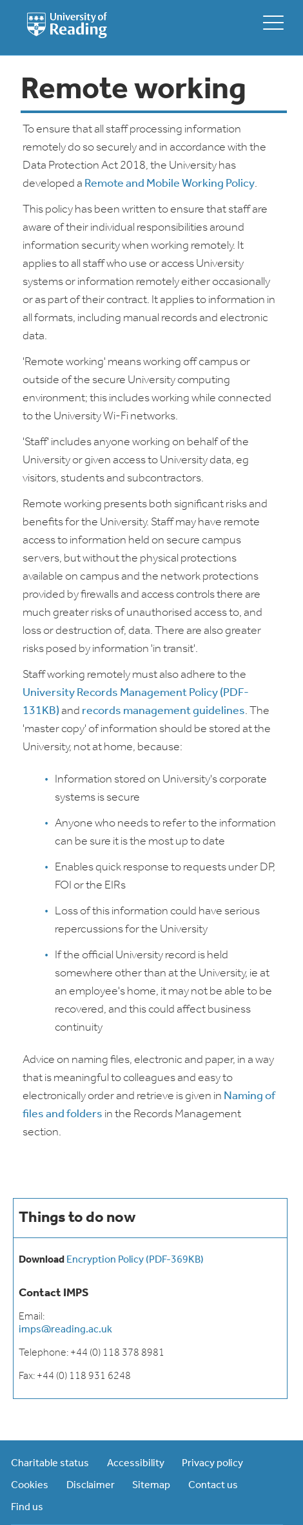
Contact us (213, 1485)
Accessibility (135, 1463)
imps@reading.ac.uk (65, 1330)
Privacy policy (212, 1463)
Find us (27, 1507)
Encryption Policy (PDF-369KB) (135, 1260)
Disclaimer (90, 1485)
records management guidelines (163, 711)
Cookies (29, 1485)
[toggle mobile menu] (273, 22)
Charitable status (50, 1463)
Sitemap (151, 1485)
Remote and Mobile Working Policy (169, 184)
